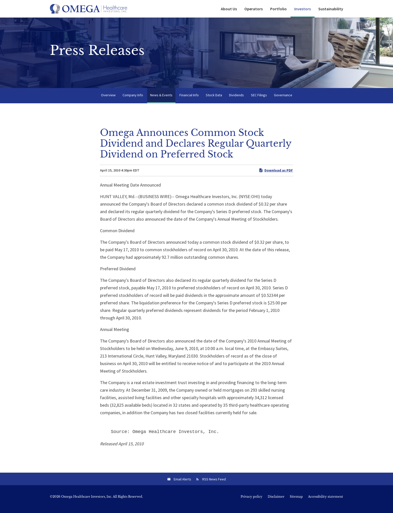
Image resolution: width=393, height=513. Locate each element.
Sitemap (296, 501)
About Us (229, 8)
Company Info (133, 100)
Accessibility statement (325, 501)
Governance (283, 100)
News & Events (161, 100)
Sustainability (330, 8)
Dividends (236, 100)
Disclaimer (276, 501)
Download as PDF (276, 175)
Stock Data (214, 100)
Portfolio (278, 8)
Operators (253, 8)
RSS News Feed (214, 484)
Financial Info (189, 100)
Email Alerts (182, 484)
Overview (108, 100)
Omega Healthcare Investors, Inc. (86, 501)
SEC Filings (259, 100)
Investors (302, 8)
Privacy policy (251, 501)
